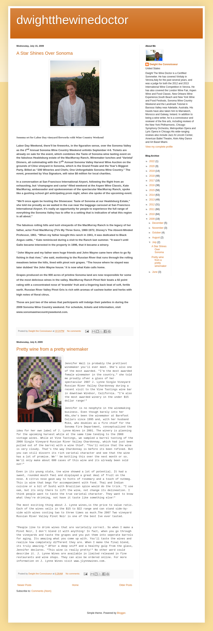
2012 (152, 204)
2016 (152, 185)
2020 (152, 166)
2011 (152, 209)
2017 (152, 180)
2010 (152, 214)
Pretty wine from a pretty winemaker (52, 349)
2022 (152, 161)
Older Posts (125, 585)
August (156, 237)
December (158, 223)
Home (75, 585)
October (157, 232)
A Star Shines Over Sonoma (44, 53)
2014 (152, 194)
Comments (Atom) (41, 591)
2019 (152, 170)
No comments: (74, 331)
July (154, 242)
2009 (152, 218)
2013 (152, 199)
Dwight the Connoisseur (164, 64)
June (155, 272)
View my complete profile (159, 146)
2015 (152, 190)
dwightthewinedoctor (72, 20)
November (158, 227)
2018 (152, 175)
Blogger (121, 613)
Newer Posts (24, 585)
